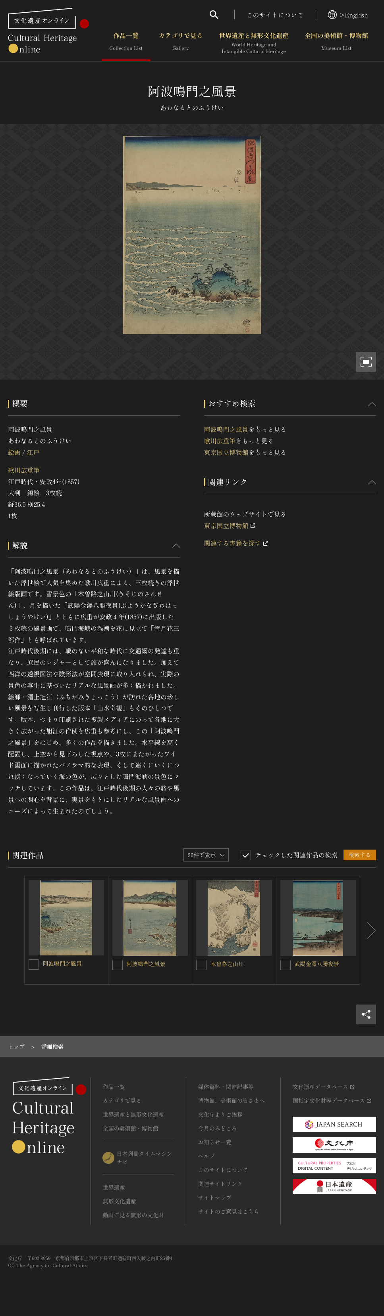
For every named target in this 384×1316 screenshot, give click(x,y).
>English (348, 14)
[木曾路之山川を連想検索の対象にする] (201, 965)
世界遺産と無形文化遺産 (254, 43)
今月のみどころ (217, 1128)
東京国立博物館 (226, 452)
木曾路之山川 (227, 964)
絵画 (14, 452)
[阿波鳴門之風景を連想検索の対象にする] (34, 964)
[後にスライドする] (368, 930)
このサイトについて (275, 14)
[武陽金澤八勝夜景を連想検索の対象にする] (285, 965)
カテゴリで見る (180, 43)
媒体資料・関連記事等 (226, 1087)
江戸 (33, 452)
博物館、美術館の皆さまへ (231, 1100)
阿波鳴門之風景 (226, 429)
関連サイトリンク (220, 1184)
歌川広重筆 (24, 470)
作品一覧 (126, 43)
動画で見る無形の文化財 (133, 1215)
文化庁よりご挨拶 (220, 1114)
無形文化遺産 (119, 1201)
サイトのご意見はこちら (228, 1211)
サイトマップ (215, 1197)
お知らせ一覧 (215, 1142)
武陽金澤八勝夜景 (317, 964)
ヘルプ (206, 1156)
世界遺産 (113, 1187)
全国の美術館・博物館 (336, 43)
